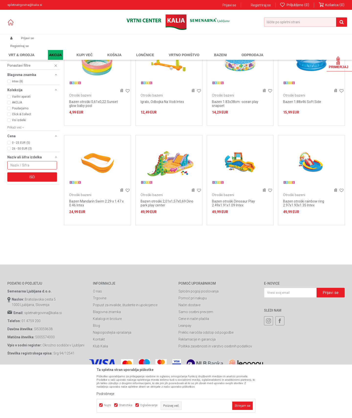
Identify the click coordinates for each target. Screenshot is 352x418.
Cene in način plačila (193, 363)
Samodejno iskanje (204, 58)
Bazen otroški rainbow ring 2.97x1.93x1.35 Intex (303, 248)
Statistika (125, 405)
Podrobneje (105, 394)
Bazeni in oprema (77, 49)
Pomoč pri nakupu (192, 342)
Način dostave (189, 349)
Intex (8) (17, 125)
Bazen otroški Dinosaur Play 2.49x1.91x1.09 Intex (233, 248)
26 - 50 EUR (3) (22, 192)
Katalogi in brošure (107, 363)
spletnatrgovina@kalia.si (43, 357)
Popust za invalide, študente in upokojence (125, 349)
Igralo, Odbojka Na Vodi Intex (162, 146)
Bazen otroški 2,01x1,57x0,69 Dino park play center (167, 248)
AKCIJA (17, 146)
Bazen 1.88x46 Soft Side (302, 146)
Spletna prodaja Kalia (21, 49)
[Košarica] (332, 5)
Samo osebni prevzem (195, 356)
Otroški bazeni (21, 76)
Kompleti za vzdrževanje (28, 91)
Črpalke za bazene (25, 72)
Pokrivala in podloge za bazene (31, 82)
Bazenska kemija (23, 68)
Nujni (107, 405)
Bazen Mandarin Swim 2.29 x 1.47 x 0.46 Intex (96, 248)
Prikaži (293, 58)
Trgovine (99, 342)
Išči (32, 221)
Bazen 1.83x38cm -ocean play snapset (235, 148)
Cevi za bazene (21, 95)
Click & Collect (21, 158)
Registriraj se (261, 5)
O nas (97, 336)
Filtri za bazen (20, 99)
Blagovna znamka (107, 356)
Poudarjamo (20, 152)
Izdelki (43, 49)
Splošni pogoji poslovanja (198, 336)
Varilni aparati (21, 140)
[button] (305, 22)
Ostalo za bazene (24, 87)
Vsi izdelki (19, 164)
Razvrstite (231, 58)
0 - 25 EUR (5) (21, 187)
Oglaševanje (148, 405)
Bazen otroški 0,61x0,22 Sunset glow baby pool (93, 148)
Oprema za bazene (105, 49)
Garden (56, 49)
